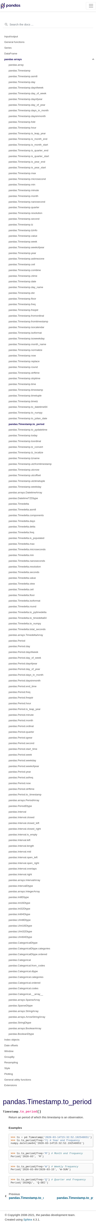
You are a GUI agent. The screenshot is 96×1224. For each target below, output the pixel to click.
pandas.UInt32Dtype (20, 931)
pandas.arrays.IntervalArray (24, 880)
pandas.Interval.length (21, 845)
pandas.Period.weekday (22, 760)
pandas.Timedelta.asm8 (22, 509)
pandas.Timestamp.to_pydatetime (28, 429)
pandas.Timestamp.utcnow (24, 469)
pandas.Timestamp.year (22, 253)
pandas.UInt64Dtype (20, 937)
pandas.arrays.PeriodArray (24, 800)
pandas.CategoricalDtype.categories (29, 948)
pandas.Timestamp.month (23, 196)
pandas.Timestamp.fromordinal (26, 315)
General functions (14, 42)
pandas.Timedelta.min (21, 555)
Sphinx (27, 1219)
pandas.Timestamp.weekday (25, 486)
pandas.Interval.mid (20, 851)
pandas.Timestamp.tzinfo (23, 230)
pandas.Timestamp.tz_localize (26, 452)
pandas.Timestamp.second (24, 218)
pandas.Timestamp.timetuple (25, 395)
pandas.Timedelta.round (22, 606)
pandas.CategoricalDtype (23, 942)
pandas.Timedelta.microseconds (27, 549)
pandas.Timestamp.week (23, 241)
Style (7, 1068)
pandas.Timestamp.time (22, 384)
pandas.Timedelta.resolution (25, 566)
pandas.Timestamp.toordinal (25, 441)
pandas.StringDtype (20, 1022)
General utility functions (17, 1079)
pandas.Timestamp (19, 70)
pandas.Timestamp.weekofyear (26, 247)
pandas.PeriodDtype (20, 806)
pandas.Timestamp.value (23, 235)
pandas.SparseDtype (21, 1005)
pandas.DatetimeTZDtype (23, 498)
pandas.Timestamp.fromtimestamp (28, 321)
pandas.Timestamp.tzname (24, 458)
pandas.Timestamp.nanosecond (27, 201)
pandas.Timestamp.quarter (24, 207)
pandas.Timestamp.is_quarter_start (29, 156)
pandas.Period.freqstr (21, 697)
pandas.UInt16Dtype (20, 925)
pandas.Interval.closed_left (24, 823)
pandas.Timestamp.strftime (24, 372)
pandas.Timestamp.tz (21, 224)
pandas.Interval (17, 811)
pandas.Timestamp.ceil (22, 264)
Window (9, 1051)
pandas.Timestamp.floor (22, 298)
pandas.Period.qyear (20, 737)
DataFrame (10, 53)
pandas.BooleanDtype (21, 1033)
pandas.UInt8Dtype (20, 920)
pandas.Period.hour (20, 703)
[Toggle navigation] (91, 5)
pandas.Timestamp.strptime (24, 378)
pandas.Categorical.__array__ (26, 994)
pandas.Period (17, 640)
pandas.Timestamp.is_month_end (28, 139)
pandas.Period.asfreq (21, 777)
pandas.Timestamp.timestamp (26, 389)
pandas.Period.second (21, 743)
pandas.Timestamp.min (22, 184)
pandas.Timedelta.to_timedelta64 (28, 618)
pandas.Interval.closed (21, 817)
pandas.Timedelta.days (22, 521)
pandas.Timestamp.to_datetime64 (28, 406)
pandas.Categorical (20, 960)
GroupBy (9, 1056)
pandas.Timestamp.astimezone (26, 258)
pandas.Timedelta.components (26, 515)
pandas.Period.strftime (21, 789)
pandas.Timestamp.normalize (25, 350)
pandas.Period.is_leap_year (24, 709)
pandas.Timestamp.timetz (23, 401)
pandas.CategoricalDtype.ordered (28, 954)
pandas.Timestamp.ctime (23, 275)
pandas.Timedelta (19, 503)
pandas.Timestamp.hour (22, 127)
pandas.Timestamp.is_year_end (27, 161)
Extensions (10, 1085)
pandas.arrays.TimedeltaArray (26, 635)
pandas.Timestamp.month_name (27, 344)
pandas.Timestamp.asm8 (23, 76)
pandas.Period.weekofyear (24, 766)
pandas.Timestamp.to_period (26, 424)
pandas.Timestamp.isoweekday (27, 338)
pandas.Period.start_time (23, 748)
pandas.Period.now (20, 783)
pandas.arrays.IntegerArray (24, 891)
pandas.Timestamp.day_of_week (27, 93)
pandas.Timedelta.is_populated (26, 538)
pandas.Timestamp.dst (22, 292)
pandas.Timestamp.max (22, 173)
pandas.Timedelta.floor (22, 595)
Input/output (11, 36)
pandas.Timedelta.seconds (24, 572)
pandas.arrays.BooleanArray (25, 1028)
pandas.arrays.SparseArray (24, 999)
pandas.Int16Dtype (19, 902)
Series (8, 47)
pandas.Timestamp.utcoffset (25, 475)
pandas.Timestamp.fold (22, 121)
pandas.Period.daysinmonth (24, 680)
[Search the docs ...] (48, 24)
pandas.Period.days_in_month (26, 674)
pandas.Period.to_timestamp (25, 794)
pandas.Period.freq (19, 692)
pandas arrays (13, 59)
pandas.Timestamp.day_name (26, 287)
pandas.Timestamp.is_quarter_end (28, 150)
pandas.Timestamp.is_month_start (28, 144)
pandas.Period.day (19, 646)
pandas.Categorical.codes (23, 988)
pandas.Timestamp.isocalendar (26, 327)
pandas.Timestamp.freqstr (23, 310)
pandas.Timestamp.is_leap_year (27, 133)
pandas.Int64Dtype (19, 914)
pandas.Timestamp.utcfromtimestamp (30, 464)
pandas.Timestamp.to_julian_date (28, 418)
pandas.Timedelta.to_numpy (25, 623)
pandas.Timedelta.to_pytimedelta (27, 612)
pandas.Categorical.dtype (23, 971)
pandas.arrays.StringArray (24, 1011)
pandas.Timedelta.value (22, 577)
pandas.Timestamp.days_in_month (29, 110)
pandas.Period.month (21, 720)
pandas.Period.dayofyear (23, 663)
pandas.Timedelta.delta (22, 526)
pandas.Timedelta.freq (21, 532)
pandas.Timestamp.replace (24, 361)
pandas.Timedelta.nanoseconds (27, 560)
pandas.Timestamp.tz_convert (26, 446)
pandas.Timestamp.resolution (25, 213)
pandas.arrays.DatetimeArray (25, 492)
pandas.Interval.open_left (23, 857)
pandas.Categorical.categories (26, 977)
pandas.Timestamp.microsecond (27, 179)
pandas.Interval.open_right (24, 863)
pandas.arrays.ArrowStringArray (27, 1016)
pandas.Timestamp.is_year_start (27, 167)
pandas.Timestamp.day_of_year (27, 104)
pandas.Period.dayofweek (23, 652)
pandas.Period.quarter (21, 731)
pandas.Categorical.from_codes (27, 965)
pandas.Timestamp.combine (25, 270)
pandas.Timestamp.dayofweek (26, 87)
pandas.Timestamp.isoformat (25, 332)
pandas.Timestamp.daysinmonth (27, 116)
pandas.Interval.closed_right (25, 828)
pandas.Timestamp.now (22, 355)
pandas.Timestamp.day (22, 82)
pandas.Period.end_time (22, 686)
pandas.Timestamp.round (23, 367)
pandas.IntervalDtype (21, 885)
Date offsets (11, 1045)
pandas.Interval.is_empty (23, 834)
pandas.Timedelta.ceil (21, 589)
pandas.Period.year (20, 771)
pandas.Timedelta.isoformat (24, 600)
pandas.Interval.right (20, 874)
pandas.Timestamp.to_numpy (25, 412)
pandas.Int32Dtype (19, 908)
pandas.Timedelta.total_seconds (27, 629)
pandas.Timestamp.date (22, 281)
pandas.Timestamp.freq (22, 304)
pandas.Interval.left (19, 840)
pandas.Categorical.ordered (24, 982)
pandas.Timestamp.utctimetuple (27, 481)
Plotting (8, 1074)
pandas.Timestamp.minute (24, 190)
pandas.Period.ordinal (21, 726)
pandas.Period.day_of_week (25, 657)
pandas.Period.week (20, 754)
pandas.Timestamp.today (23, 435)
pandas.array (16, 64)
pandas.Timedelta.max (22, 543)
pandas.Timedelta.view (22, 583)
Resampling (11, 1062)
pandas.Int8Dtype (19, 897)
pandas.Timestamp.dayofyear (25, 99)
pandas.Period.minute (21, 714)
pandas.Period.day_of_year (24, 669)
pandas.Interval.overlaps (23, 868)
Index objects (12, 1039)
